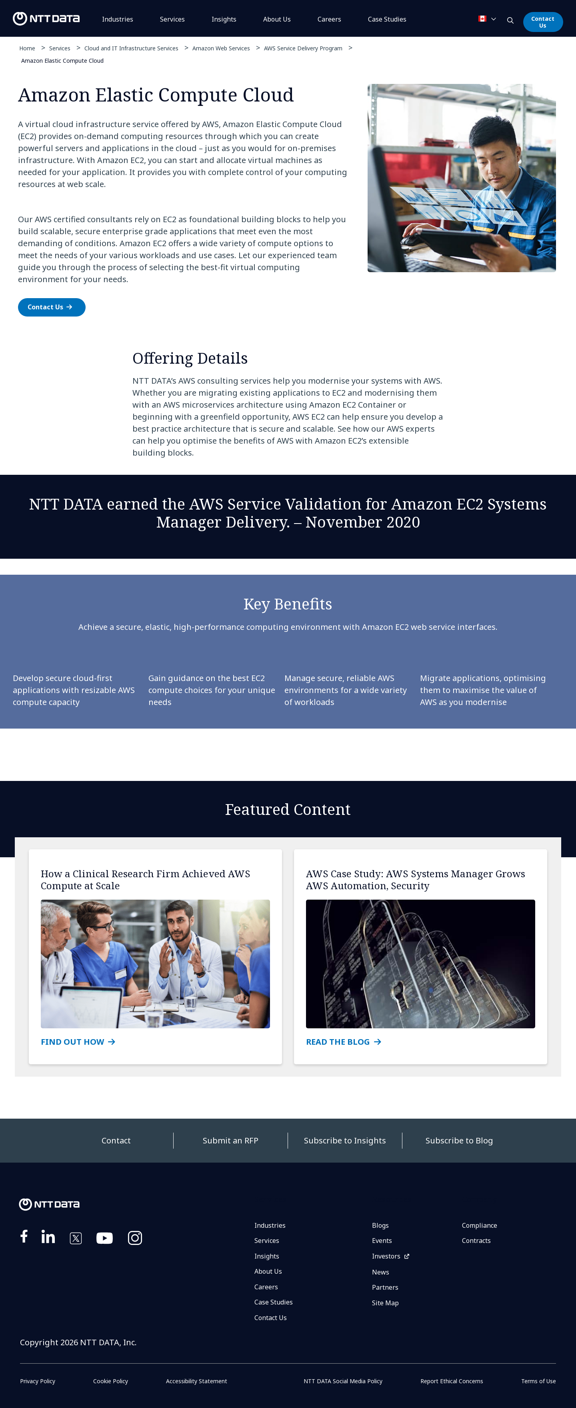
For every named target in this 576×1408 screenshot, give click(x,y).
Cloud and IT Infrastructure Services (131, 48)
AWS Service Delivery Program (303, 48)
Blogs (380, 1225)
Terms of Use (538, 1381)
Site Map (385, 1302)
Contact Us (542, 22)
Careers (329, 19)
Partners (385, 1287)
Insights (224, 19)
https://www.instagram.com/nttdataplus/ (135, 1240)
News (380, 1272)
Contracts (476, 1240)
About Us (277, 19)
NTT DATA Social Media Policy (343, 1381)
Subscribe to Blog (459, 1140)
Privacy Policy (37, 1381)
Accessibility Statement (196, 1381)
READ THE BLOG (338, 1041)
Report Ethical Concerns (451, 1381)
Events (382, 1240)
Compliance (479, 1225)
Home (27, 48)
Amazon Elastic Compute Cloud (62, 60)
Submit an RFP (230, 1140)
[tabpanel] (287, 204)
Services (172, 19)
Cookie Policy (110, 1381)
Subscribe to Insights (345, 1140)
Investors (386, 1256)
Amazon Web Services (221, 48)
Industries (117, 19)
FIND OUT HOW (72, 1041)
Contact (116, 1140)
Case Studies (273, 1302)
